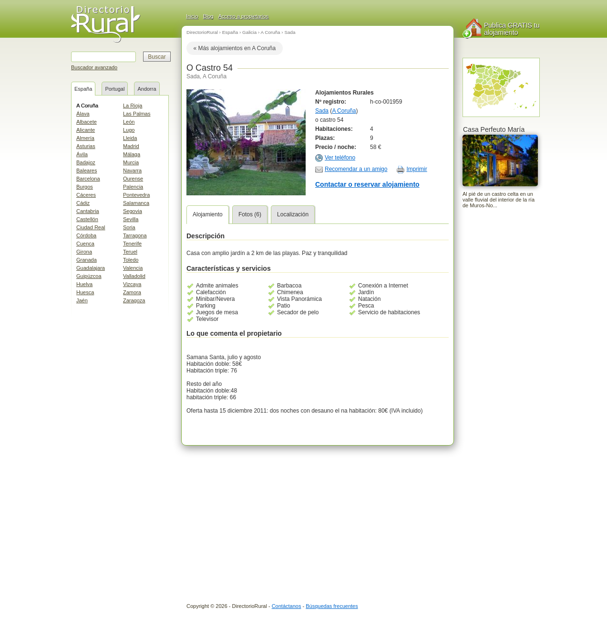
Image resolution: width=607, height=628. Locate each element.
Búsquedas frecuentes (332, 606)
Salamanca (136, 203)
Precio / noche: (335, 147)
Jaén (82, 300)
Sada (289, 32)
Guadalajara (90, 268)
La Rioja (132, 105)
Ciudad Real (90, 227)
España (83, 89)
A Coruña (87, 105)
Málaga (131, 154)
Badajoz (85, 162)
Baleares (86, 170)
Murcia (131, 162)
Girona (84, 252)
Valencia (133, 268)
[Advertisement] (501, 368)
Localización (293, 214)
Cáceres (86, 195)
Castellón (87, 219)
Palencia (133, 187)
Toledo (130, 260)
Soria (129, 227)
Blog (208, 16)
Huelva (84, 284)
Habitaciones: (334, 129)
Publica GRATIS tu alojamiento (511, 28)
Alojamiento (208, 214)
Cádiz (83, 203)
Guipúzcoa (89, 276)
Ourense (133, 178)
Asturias (85, 146)
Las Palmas (136, 114)
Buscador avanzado (94, 67)
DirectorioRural (202, 32)
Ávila (82, 154)
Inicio (192, 16)
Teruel (130, 252)
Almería (85, 138)
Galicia (249, 32)
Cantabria (87, 211)
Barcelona (88, 178)
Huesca (85, 292)
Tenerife (132, 243)
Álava (83, 114)
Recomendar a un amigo (356, 169)
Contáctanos (286, 606)
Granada (86, 260)
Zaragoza (134, 300)
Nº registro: (330, 101)
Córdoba (86, 235)
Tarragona (135, 235)
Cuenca (85, 243)
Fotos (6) (249, 214)
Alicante (85, 130)
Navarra (132, 170)
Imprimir (416, 169)
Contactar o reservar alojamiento (367, 184)
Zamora (132, 292)
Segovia (132, 211)
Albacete (86, 122)
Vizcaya (132, 284)
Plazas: (325, 138)
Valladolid (134, 276)
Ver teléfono (340, 157)
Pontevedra (136, 195)
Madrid (131, 146)
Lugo (128, 130)
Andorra (146, 89)
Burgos (84, 187)
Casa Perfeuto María (494, 129)
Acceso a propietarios (243, 16)
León (128, 122)
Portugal (114, 89)
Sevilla (130, 219)
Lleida (130, 138)
